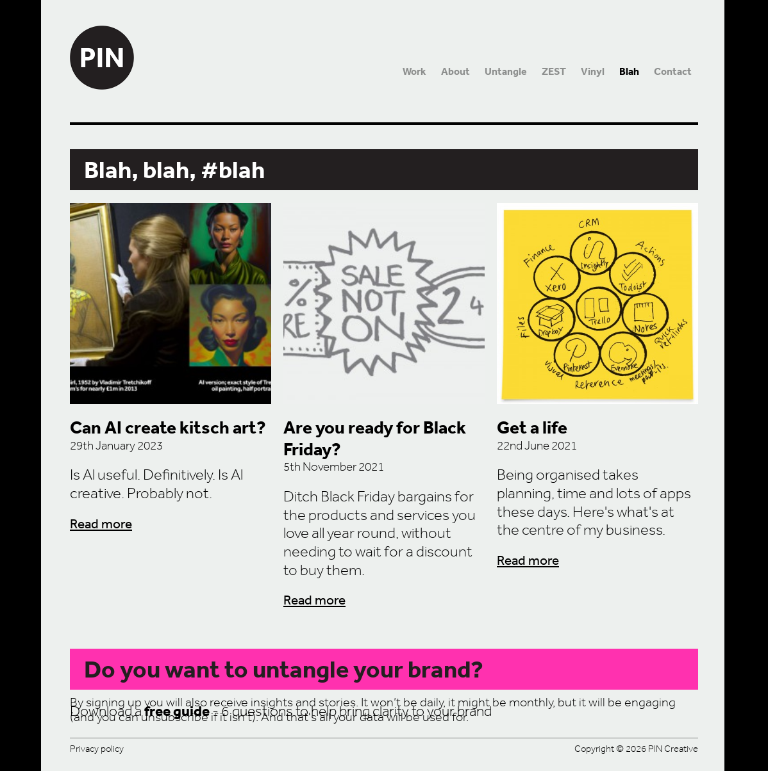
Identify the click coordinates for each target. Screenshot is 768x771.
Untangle (506, 71)
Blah (629, 71)
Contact (673, 71)
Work (414, 71)
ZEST (554, 71)
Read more (101, 523)
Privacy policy (97, 748)
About (455, 71)
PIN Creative (102, 45)
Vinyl (593, 71)
